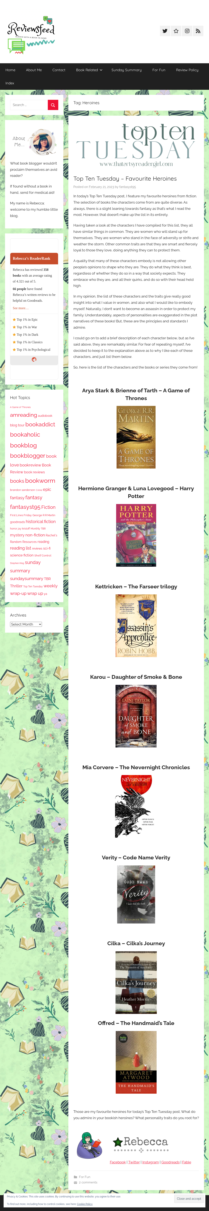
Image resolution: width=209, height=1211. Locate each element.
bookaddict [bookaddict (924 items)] (40, 424)
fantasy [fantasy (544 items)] (33, 497)
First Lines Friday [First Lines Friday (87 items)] (21, 515)
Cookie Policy (85, 1204)
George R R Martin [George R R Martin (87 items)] (43, 515)
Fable (186, 1162)
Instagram (150, 1162)
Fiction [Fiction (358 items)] (48, 507)
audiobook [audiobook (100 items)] (45, 415)
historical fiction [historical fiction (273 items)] (41, 521)
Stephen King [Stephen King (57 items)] (17, 563)
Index (9, 83)
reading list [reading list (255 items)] (20, 548)
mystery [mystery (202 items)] (17, 535)
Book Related (89, 70)
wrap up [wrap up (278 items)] (35, 593)
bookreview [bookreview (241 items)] (30, 465)
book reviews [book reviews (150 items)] (34, 472)
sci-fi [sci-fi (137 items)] (47, 548)
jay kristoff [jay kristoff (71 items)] (24, 528)
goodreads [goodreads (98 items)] (17, 522)
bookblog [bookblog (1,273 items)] (23, 445)
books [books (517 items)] (17, 481)
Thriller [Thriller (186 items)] (16, 586)
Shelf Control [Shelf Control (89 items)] (42, 555)
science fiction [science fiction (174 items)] (22, 555)
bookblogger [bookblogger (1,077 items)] (27, 455)
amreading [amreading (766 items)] (23, 415)
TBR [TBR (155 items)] (47, 579)
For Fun (158, 70)
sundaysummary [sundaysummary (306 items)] (26, 578)
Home (10, 70)
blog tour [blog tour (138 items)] (17, 425)
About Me (34, 70)
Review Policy (187, 70)
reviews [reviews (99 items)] (37, 548)
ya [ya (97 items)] (45, 593)
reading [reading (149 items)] (43, 542)
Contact (58, 70)
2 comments (88, 1182)
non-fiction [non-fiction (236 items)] (35, 535)
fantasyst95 (127, 187)
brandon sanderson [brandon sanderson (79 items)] (22, 489)
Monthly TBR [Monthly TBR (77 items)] (38, 528)
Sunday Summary (127, 70)
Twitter (134, 1162)
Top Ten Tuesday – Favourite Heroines (125, 178)
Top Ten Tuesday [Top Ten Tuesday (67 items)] (33, 586)
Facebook (118, 1162)
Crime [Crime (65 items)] (39, 490)
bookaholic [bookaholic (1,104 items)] (25, 434)
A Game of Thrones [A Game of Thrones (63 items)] (20, 407)
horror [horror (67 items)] (13, 528)
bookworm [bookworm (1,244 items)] (40, 480)
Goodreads (170, 1162)
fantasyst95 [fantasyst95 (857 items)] (25, 507)
